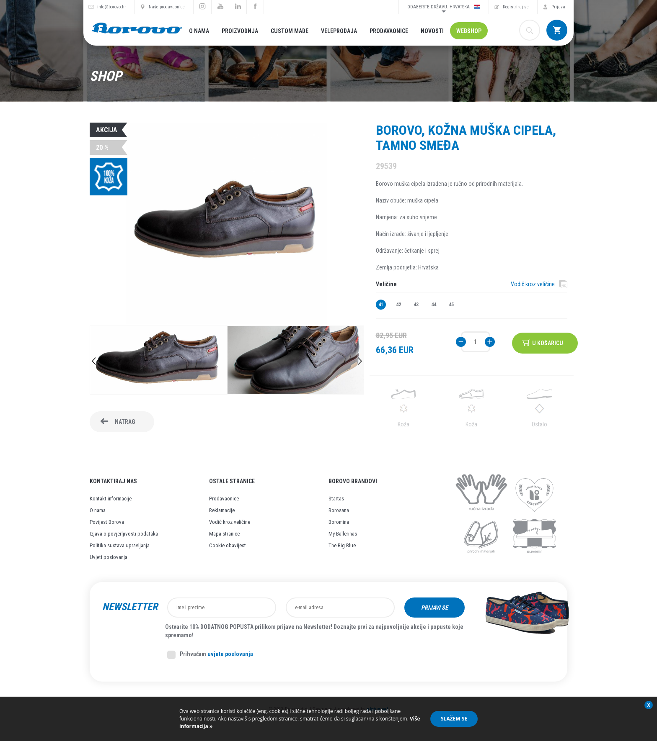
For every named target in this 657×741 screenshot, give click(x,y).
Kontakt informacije (111, 498)
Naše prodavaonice (167, 7)
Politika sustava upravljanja (120, 545)
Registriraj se (516, 7)
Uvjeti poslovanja (108, 557)
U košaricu (548, 341)
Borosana (338, 510)
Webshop (468, 31)
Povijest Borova (107, 522)
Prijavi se (434, 607)
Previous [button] (94, 361)
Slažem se (454, 718)
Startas (336, 498)
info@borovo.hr (111, 7)
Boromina (338, 522)
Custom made (289, 31)
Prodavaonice (389, 31)
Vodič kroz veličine (533, 284)
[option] (158, 361)
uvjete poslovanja (230, 654)
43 (416, 305)
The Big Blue (342, 545)
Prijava (558, 7)
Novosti (432, 31)
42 (398, 305)
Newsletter (130, 607)
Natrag (125, 421)
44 (433, 305)
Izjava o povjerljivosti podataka (124, 534)
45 (451, 305)
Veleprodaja (339, 31)
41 (380, 305)
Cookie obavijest (227, 545)
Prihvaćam (210, 655)
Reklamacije (222, 510)
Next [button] (360, 361)
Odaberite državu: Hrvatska (443, 7)
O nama (199, 31)
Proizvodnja (240, 31)
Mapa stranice (224, 534)
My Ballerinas (342, 534)
